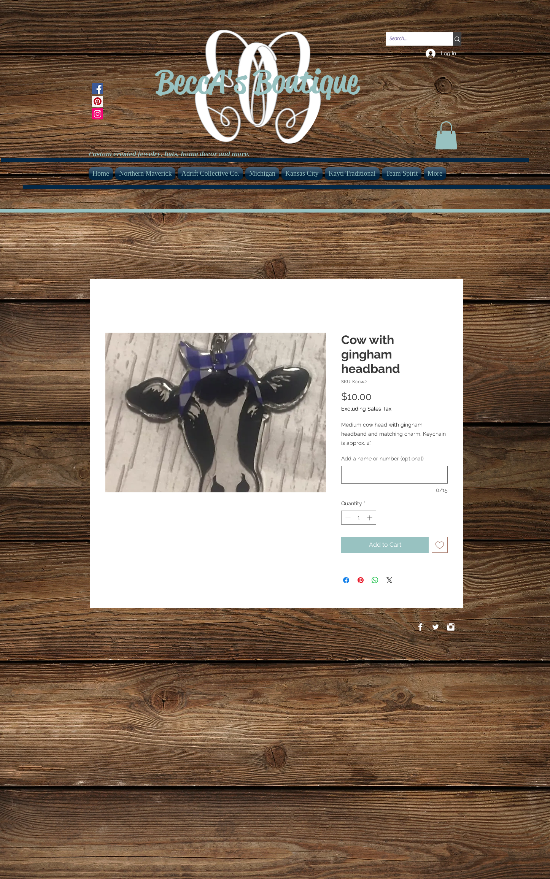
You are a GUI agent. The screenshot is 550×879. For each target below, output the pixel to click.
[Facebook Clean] (420, 627)
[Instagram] (97, 113)
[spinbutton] (359, 517)
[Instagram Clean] (451, 627)
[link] (446, 135)
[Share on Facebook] (346, 580)
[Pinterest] (97, 101)
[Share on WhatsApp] (375, 580)
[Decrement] (347, 517)
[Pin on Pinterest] (360, 580)
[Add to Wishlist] (440, 545)
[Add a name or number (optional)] (394, 474)
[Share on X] (389, 580)
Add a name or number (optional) (382, 458)
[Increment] (370, 517)
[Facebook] (97, 88)
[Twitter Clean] (435, 627)
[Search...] (413, 39)
